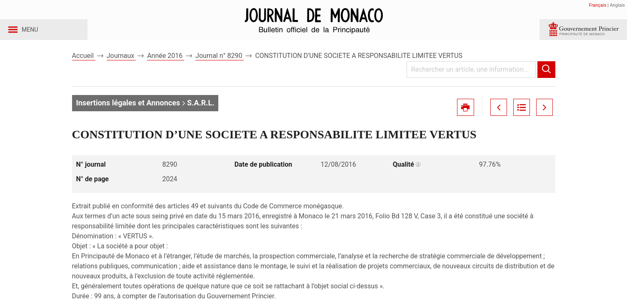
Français (598, 5)
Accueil (83, 66)
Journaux (121, 66)
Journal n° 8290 (219, 66)
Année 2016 (165, 66)
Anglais (617, 5)
